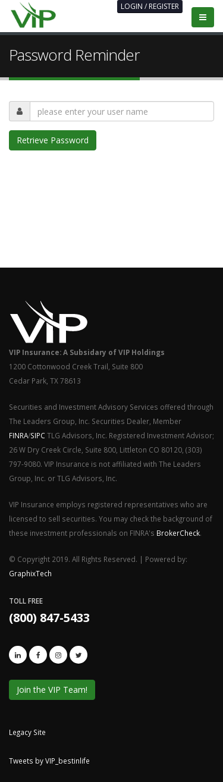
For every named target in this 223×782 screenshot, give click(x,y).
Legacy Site (27, 732)
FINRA (18, 435)
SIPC (37, 435)
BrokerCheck (178, 533)
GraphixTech (30, 573)
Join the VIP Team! (52, 689)
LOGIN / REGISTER (150, 6)
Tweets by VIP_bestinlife (49, 760)
